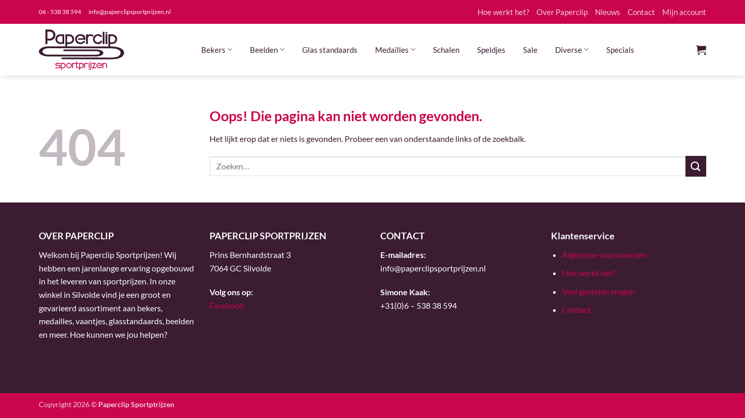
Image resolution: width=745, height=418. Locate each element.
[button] (701, 49)
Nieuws (607, 12)
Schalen (446, 49)
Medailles (395, 49)
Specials (620, 49)
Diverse (572, 49)
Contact (641, 12)
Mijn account (684, 12)
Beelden (267, 49)
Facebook (227, 305)
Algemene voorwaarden (604, 255)
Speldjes (491, 49)
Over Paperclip (562, 12)
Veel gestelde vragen (598, 291)
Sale (530, 49)
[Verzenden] (696, 166)
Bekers (216, 49)
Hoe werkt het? (503, 12)
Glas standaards (329, 49)
